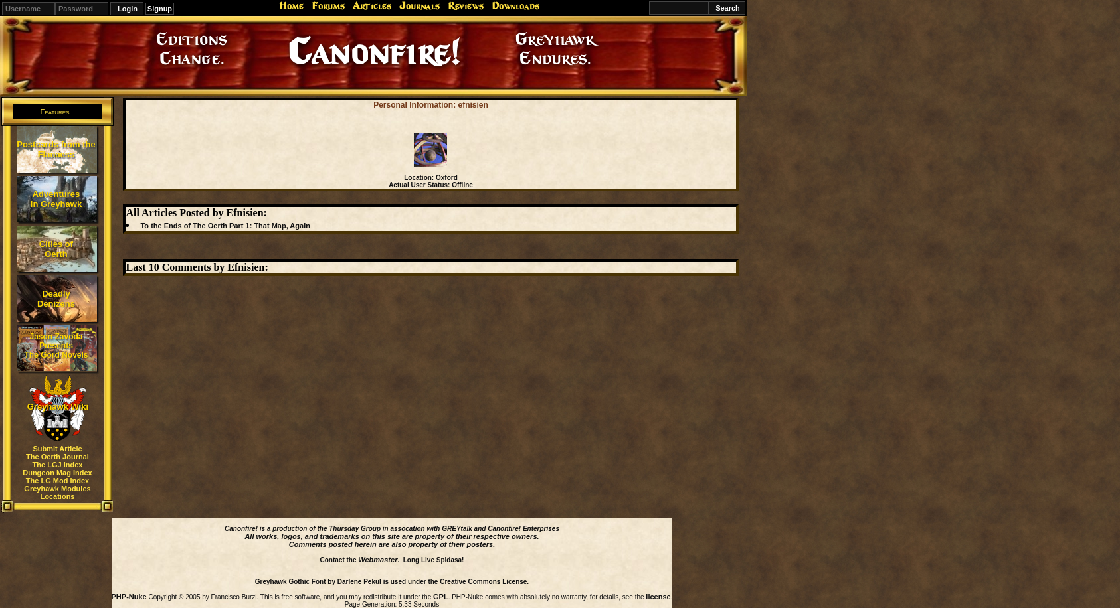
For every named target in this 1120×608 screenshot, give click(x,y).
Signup (159, 9)
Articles (372, 6)
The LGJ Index (58, 465)
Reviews (466, 6)
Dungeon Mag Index (57, 473)
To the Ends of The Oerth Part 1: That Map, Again (225, 226)
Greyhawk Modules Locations (57, 492)
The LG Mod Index (57, 481)
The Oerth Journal (57, 457)
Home (291, 6)
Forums (328, 6)
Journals (419, 6)
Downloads (515, 6)
